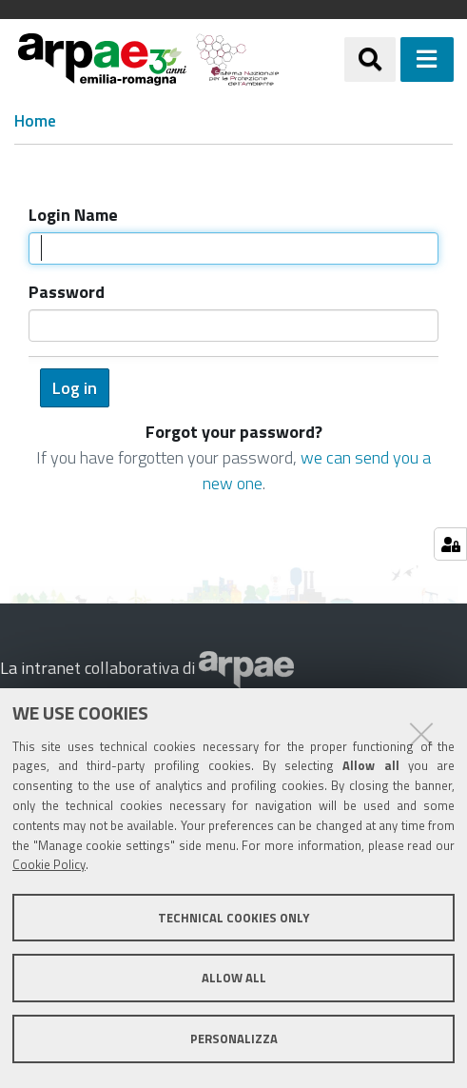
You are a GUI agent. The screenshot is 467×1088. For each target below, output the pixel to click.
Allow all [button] (234, 977)
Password (67, 292)
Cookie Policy (49, 864)
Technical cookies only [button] (233, 917)
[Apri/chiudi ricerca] (370, 59)
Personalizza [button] (234, 1038)
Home (35, 121)
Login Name (73, 214)
